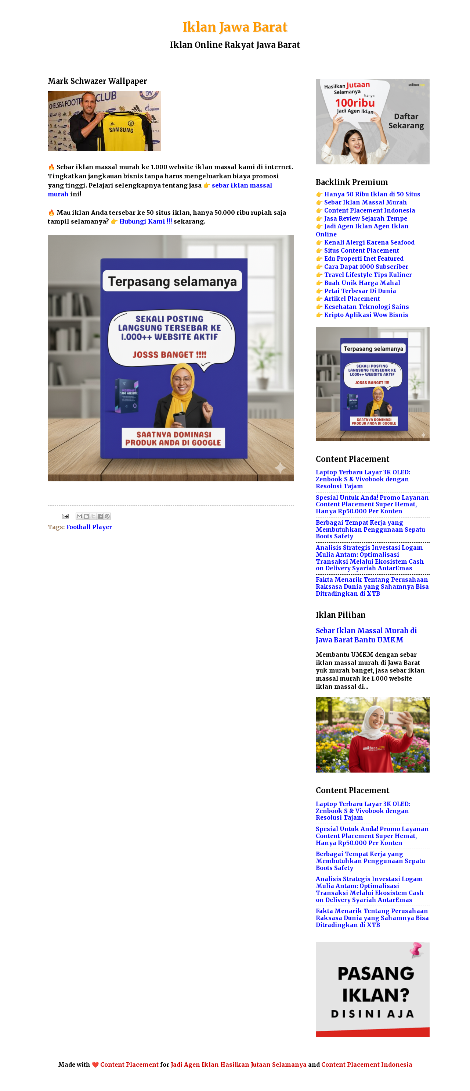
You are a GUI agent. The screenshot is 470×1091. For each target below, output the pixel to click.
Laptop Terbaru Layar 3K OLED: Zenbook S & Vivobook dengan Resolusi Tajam (363, 479)
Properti (349, 258)
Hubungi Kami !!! (145, 221)
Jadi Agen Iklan (348, 226)
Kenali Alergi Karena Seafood (369, 242)
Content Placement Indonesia (369, 210)
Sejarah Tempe (384, 218)
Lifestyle (359, 274)
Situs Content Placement (361, 250)
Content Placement (129, 1064)
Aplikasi (358, 314)
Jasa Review (342, 218)
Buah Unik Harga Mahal (362, 282)
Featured (390, 258)
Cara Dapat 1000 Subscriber (366, 266)
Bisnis (398, 314)
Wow (380, 314)
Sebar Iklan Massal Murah (365, 202)
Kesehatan (340, 306)
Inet (370, 258)
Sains (400, 306)
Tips (380, 274)
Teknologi (374, 306)
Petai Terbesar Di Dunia (360, 291)
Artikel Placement (352, 298)
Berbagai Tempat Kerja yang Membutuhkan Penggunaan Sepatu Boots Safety (370, 529)
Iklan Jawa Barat (235, 27)
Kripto (334, 314)
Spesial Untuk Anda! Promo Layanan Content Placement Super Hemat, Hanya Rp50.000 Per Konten (372, 504)
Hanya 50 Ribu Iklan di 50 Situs (372, 194)
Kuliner (400, 274)
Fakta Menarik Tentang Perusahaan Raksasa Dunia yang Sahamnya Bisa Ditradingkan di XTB (372, 586)
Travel (334, 274)
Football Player (89, 527)
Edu (329, 258)
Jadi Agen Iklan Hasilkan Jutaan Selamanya (239, 1064)
